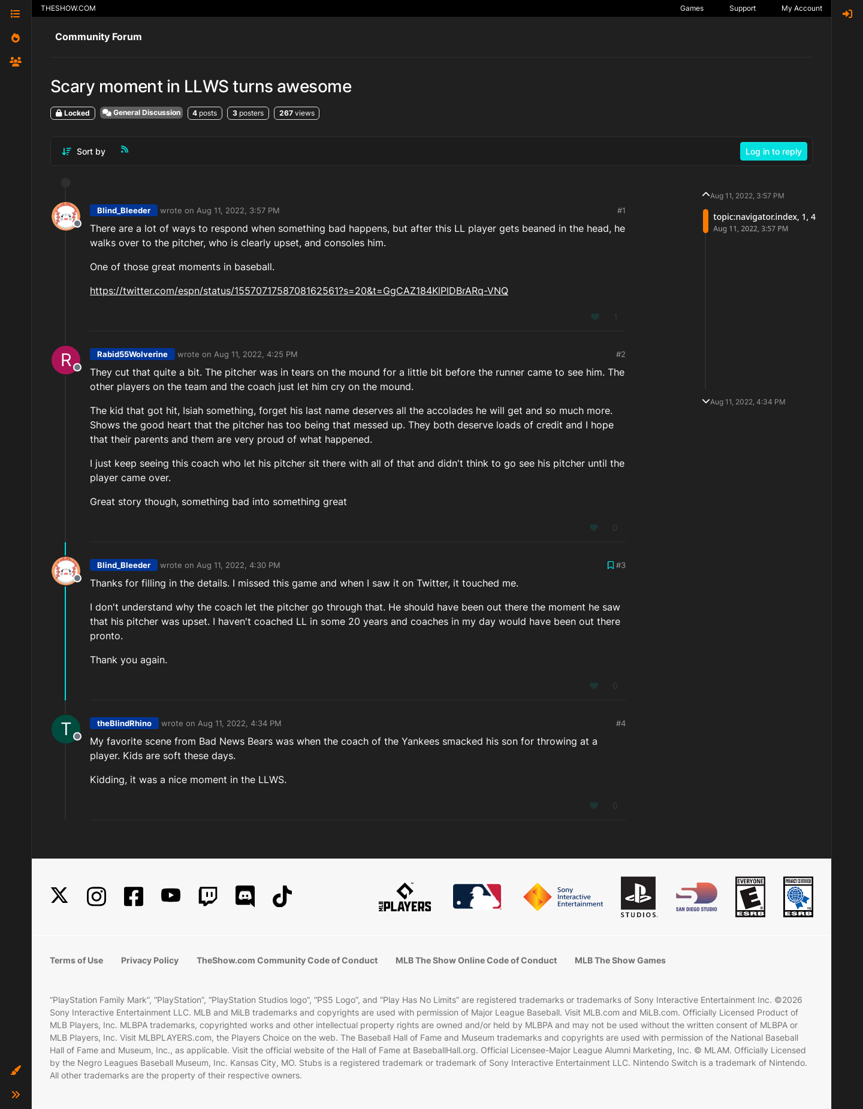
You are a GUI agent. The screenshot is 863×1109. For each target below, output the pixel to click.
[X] (59, 897)
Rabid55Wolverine (132, 354)
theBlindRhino (124, 723)
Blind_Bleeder (123, 210)
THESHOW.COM (68, 8)
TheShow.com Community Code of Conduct (287, 960)
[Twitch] (208, 897)
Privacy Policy (150, 960)
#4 (621, 723)
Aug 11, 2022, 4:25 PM (256, 354)
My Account (801, 8)
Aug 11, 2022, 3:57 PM (238, 210)
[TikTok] (282, 897)
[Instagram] (96, 897)
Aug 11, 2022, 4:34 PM (240, 723)
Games (692, 8)
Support (742, 8)
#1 (621, 210)
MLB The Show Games (620, 960)
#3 (621, 565)
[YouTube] (170, 897)
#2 (621, 354)
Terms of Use (76, 960)
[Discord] (245, 897)
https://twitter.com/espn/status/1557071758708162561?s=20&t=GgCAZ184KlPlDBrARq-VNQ (299, 291)
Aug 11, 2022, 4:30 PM (238, 565)
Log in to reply (774, 151)
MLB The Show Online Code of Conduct (476, 960)
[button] (15, 1070)
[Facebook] (133, 897)
